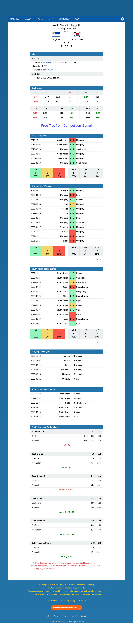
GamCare (83, 601)
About (74, 616)
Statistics (64, 19)
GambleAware (51, 601)
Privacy (56, 616)
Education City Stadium (51, 62)
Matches (14, 19)
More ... (99, 260)
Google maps (47, 70)
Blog (77, 19)
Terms (65, 616)
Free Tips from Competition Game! (66, 125)
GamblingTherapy (68, 601)
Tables (28, 19)
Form (50, 19)
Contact (84, 616)
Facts (40, 19)
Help (48, 616)
